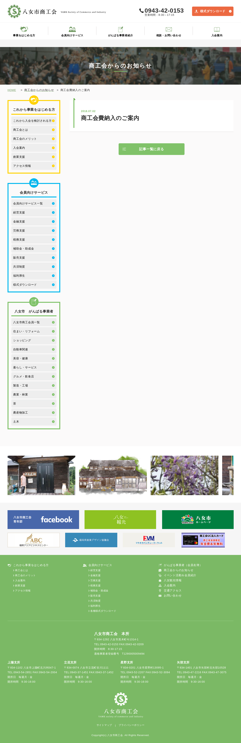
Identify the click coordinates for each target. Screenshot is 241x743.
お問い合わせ (173, 595)
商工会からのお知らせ (179, 570)
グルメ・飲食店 (23, 376)
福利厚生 (19, 275)
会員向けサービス (72, 35)
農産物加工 (20, 412)
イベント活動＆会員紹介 (180, 575)
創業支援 (19, 156)
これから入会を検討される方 (32, 120)
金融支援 (19, 221)
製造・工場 (20, 385)
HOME (12, 90)
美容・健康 (20, 358)
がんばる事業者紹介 (120, 35)
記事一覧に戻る (151, 149)
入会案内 (217, 35)
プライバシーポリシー (132, 725)
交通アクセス (173, 590)
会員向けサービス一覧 (28, 203)
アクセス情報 (22, 165)
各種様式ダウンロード (103, 610)
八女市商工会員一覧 (26, 322)
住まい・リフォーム (26, 331)
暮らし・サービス (25, 367)
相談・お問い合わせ (168, 35)
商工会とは (20, 129)
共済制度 (19, 266)
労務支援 (19, 230)
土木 (16, 421)
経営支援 (19, 212)
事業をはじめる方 (24, 35)
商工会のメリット (25, 138)
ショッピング (22, 340)
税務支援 (19, 239)
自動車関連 (20, 349)
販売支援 (19, 257)
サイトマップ (104, 725)
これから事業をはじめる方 (31, 565)
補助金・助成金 (23, 248)
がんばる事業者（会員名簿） (183, 565)
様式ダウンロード (212, 11)
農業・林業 (20, 394)
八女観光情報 (173, 580)
